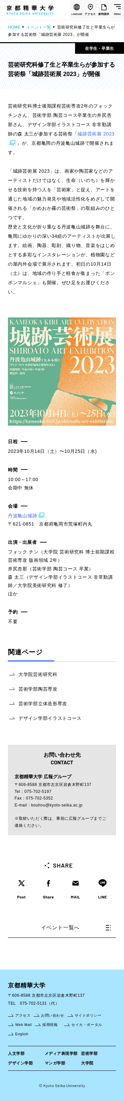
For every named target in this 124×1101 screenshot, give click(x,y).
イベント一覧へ (76, 927)
